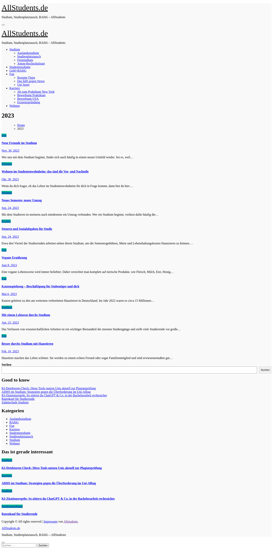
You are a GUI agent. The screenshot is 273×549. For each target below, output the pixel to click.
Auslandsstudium (28, 53)
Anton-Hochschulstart (31, 63)
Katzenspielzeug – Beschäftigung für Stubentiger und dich (40, 286)
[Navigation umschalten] (3, 24)
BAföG (6, 221)
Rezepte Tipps (26, 77)
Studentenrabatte (20, 67)
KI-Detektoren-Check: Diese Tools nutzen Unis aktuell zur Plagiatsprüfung (49, 388)
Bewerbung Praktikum (31, 95)
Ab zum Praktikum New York (36, 91)
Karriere (14, 88)
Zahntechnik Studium (15, 402)
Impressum (50, 521)
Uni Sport (23, 84)
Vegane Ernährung (14, 257)
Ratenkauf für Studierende (18, 398)
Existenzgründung (28, 102)
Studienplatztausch (29, 56)
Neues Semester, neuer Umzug (22, 200)
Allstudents (71, 521)
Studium (14, 49)
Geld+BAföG (17, 70)
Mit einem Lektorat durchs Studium (26, 315)
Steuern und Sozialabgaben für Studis (27, 228)
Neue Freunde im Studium (19, 143)
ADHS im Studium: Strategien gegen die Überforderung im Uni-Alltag (46, 391)
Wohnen (14, 105)
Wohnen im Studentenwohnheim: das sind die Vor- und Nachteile (45, 171)
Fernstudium (25, 60)
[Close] (3, 542)
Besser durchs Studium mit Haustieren (27, 343)
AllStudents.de (25, 7)
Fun (11, 74)
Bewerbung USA (28, 98)
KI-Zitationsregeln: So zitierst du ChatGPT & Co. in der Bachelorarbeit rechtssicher (54, 395)
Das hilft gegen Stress (31, 81)
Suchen (6, 364)
